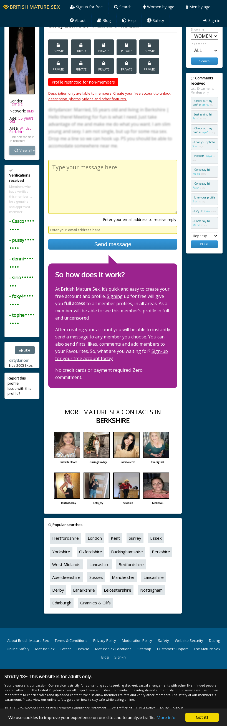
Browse (83, 648)
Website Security (189, 640)
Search (123, 6)
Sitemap (144, 648)
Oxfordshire (90, 551)
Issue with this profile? (19, 386)
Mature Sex (45, 648)
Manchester (123, 577)
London (95, 538)
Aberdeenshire (66, 577)
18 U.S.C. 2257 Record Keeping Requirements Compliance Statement (55, 708)
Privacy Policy (104, 640)
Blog (104, 20)
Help (129, 20)
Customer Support (172, 648)
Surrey (135, 538)
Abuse (164, 708)
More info (166, 718)
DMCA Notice (146, 708)
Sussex (96, 577)
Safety (155, 20)
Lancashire (99, 564)
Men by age (198, 6)
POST (204, 244)
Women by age (158, 6)
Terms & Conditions (71, 640)
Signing (115, 296)
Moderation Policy (137, 640)
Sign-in (211, 20)
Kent (115, 538)
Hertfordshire (65, 538)
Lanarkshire (84, 590)
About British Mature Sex (28, 640)
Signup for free (86, 6)
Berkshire (16, 131)
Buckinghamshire (127, 551)
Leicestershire (117, 590)
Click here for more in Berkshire (21, 139)
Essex (156, 538)
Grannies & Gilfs (95, 603)
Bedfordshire (131, 564)
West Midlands (66, 564)
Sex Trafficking (121, 708)
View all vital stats (24, 150)
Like (24, 350)
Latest (65, 648)
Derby (58, 590)
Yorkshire (61, 551)
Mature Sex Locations (113, 648)
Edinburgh (61, 603)
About (78, 20)
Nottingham (151, 590)
